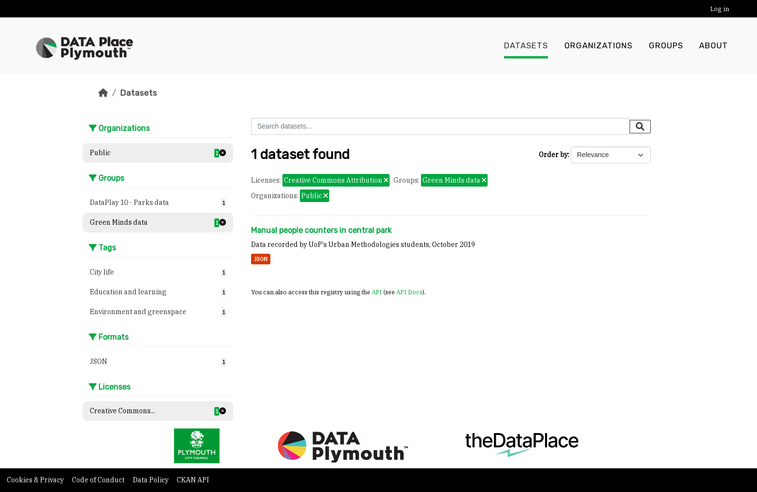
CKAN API (193, 480)
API (377, 292)
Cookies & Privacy (36, 480)
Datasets (526, 46)
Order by (553, 154)
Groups (666, 46)
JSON (260, 259)
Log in (719, 9)
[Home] (103, 93)
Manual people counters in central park (321, 230)
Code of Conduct (99, 480)
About (713, 46)
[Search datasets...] (440, 126)
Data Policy (151, 480)
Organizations (598, 46)
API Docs (409, 292)
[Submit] (640, 126)
